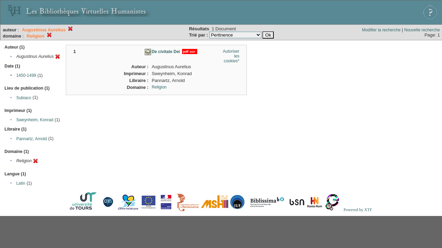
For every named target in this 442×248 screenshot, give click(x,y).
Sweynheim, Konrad (34, 119)
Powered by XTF (357, 209)
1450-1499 (26, 75)
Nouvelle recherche (422, 30)
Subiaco (23, 97)
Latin (20, 183)
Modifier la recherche (381, 30)
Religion (159, 87)
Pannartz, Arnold (31, 138)
